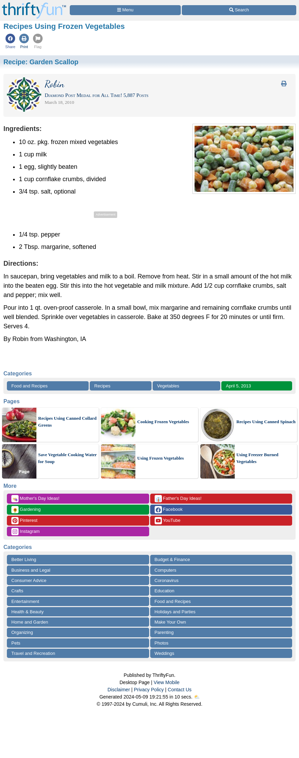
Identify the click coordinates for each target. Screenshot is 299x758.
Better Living (23, 559)
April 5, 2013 (238, 385)
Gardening (26, 509)
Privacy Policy (149, 689)
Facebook (169, 509)
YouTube (167, 520)
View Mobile (166, 682)
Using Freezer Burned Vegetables (257, 458)
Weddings (165, 653)
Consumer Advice (28, 580)
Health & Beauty (27, 611)
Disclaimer (119, 689)
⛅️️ (197, 697)
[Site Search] (239, 10)
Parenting (164, 632)
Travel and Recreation (33, 653)
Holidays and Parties (175, 611)
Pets (15, 643)
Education (165, 590)
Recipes (102, 385)
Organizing (22, 632)
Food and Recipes (29, 385)
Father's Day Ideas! (178, 498)
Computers (166, 570)
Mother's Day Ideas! (35, 498)
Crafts (17, 590)
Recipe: (40, 62)
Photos (161, 643)
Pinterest (24, 520)
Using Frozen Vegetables (160, 458)
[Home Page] (34, 4)
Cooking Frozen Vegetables (163, 421)
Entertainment (25, 601)
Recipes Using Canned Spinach (266, 421)
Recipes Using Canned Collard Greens (67, 422)
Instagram (25, 531)
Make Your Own (170, 622)
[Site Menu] (125, 10)
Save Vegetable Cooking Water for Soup (67, 458)
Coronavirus (167, 580)
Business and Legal (30, 570)
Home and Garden (29, 622)
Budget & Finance (172, 559)
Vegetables (168, 385)
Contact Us (179, 689)
